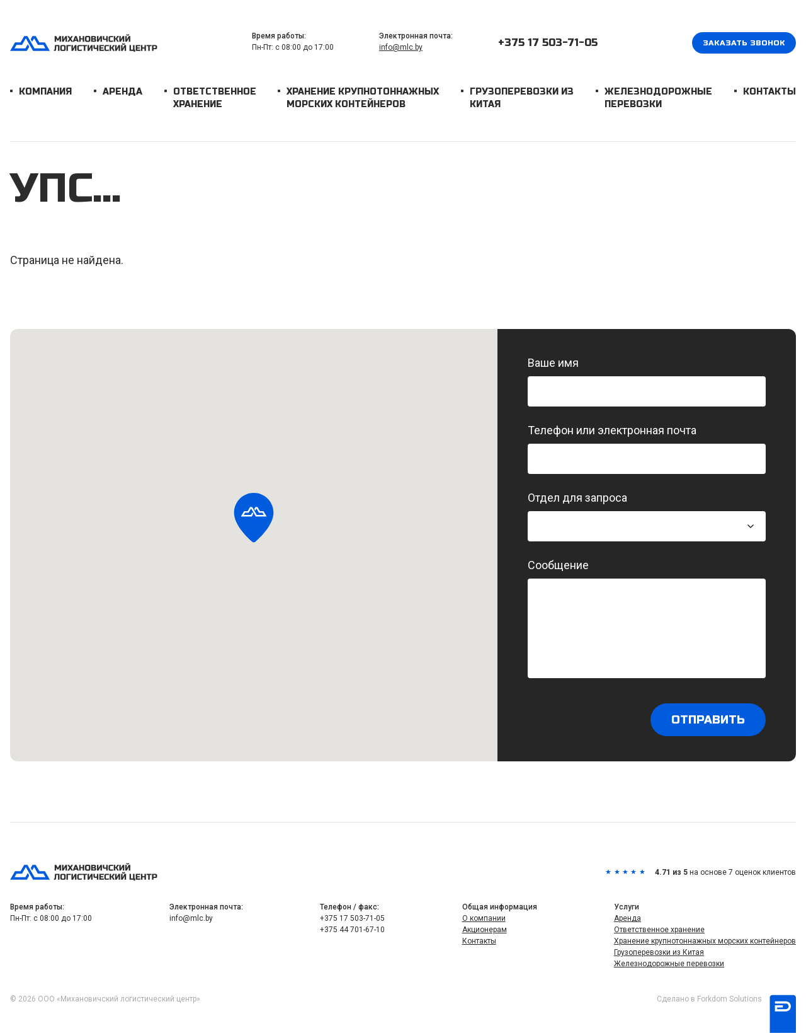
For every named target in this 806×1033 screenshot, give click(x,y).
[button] (254, 518)
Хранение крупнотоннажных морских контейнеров (363, 98)
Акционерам (484, 929)
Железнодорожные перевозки (658, 98)
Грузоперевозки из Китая (522, 98)
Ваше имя (647, 381)
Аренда (122, 91)
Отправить (708, 720)
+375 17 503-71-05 (548, 43)
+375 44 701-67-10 (352, 929)
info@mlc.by (401, 47)
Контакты (769, 91)
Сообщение (647, 618)
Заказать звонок (744, 42)
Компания (45, 91)
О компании (484, 918)
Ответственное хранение (214, 98)
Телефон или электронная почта (647, 449)
